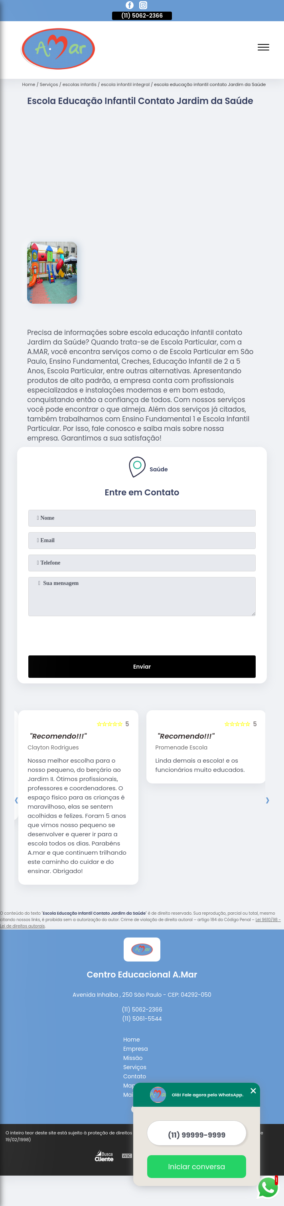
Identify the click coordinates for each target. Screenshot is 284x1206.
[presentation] (142, 634)
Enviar (142, 667)
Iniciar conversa (196, 1167)
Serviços (134, 1067)
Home (131, 1040)
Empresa (135, 1049)
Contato (134, 1076)
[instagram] (143, 6)
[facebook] (130, 6)
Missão (133, 1058)
